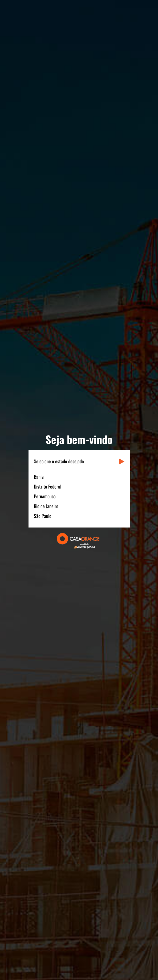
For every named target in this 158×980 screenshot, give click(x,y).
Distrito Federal (47, 486)
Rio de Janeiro (46, 506)
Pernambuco (45, 496)
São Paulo (42, 515)
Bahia (39, 476)
